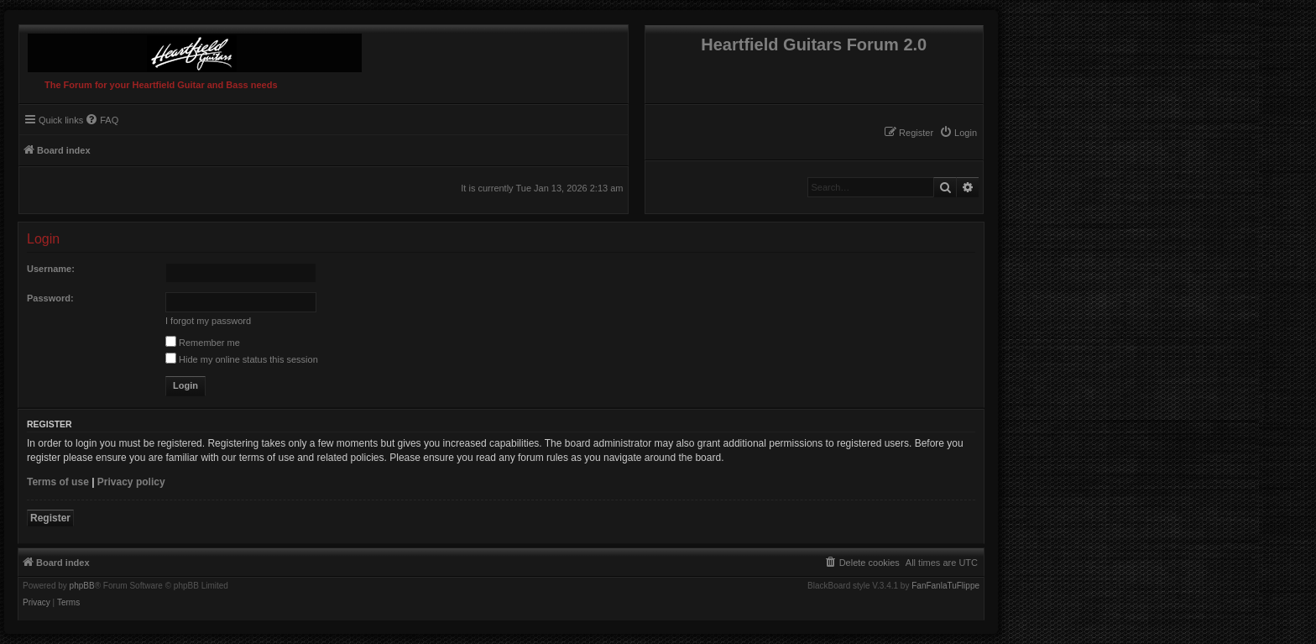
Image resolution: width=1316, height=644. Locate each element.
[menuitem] (958, 133)
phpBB (82, 586)
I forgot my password (208, 321)
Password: (50, 298)
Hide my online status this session (241, 359)
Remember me (202, 343)
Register (50, 518)
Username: (51, 269)
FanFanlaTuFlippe (945, 586)
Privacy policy (131, 482)
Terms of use (58, 482)
